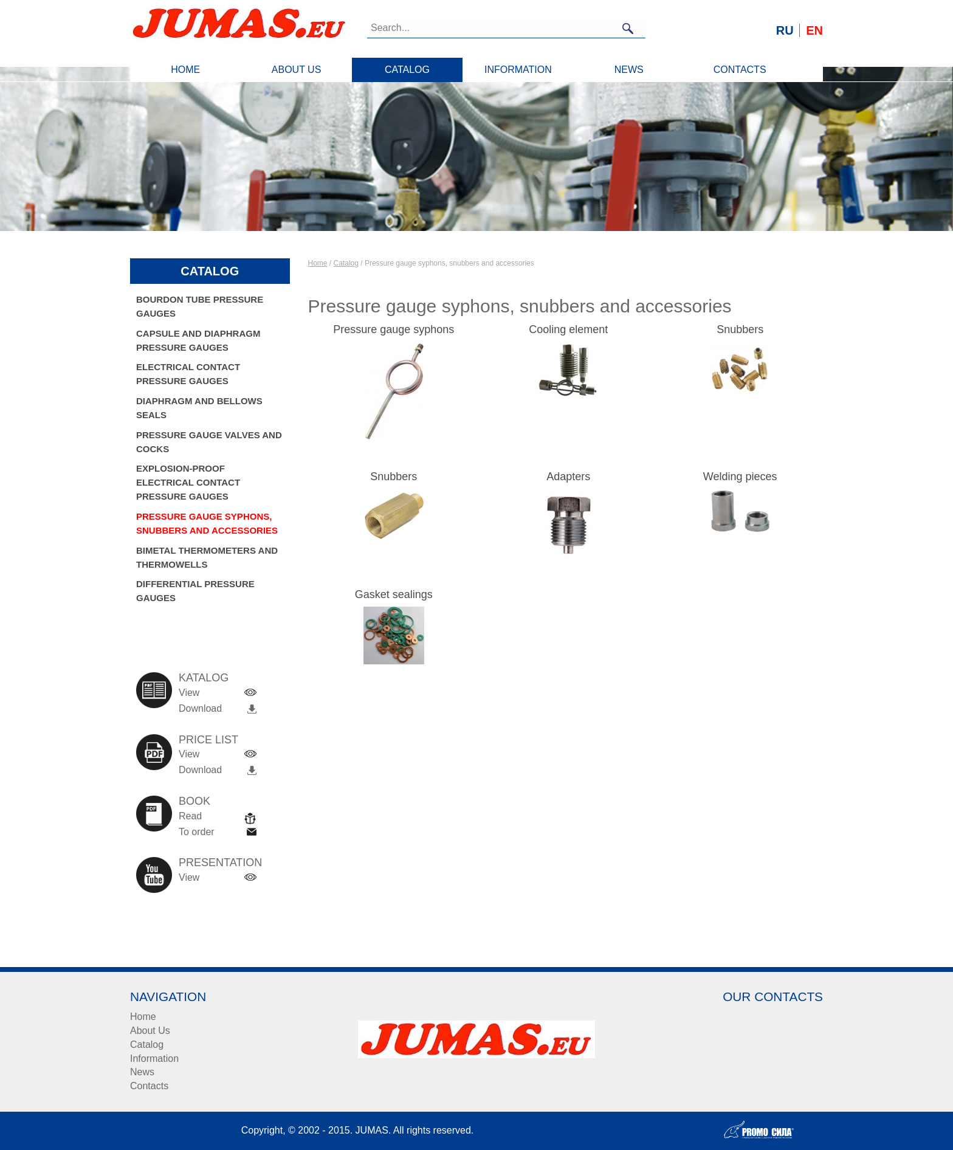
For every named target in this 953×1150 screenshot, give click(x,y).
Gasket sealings (394, 594)
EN (814, 30)
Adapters (568, 476)
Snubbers (740, 329)
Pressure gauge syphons (393, 329)
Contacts (740, 69)
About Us (297, 69)
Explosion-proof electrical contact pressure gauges (188, 482)
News (629, 69)
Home (185, 69)
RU (785, 30)
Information (518, 69)
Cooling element (568, 329)
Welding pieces (740, 476)
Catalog (407, 69)
